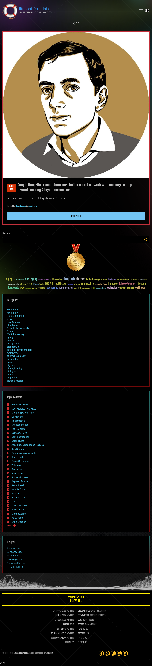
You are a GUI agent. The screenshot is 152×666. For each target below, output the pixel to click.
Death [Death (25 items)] (145, 280)
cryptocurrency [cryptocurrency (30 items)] (134, 280)
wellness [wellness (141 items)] (139, 288)
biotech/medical (15, 380)
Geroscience (13, 548)
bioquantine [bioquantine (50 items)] (57, 279)
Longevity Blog (15, 552)
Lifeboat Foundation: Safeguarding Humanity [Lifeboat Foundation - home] (68, 10)
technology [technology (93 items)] (112, 288)
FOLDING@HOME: (57, 634)
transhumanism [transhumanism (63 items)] (126, 287)
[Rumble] (125, 653)
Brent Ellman (18, 497)
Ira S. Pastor (17, 517)
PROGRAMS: (82, 634)
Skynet (10, 331)
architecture (13, 346)
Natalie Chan (18, 489)
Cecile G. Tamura (20, 461)
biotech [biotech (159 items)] (80, 279)
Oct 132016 (11, 187)
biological (12, 371)
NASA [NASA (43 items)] (22, 288)
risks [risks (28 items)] (81, 288)
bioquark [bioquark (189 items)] (69, 279)
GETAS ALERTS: (83, 615)
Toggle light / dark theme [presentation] (147, 10)
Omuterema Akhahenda (23, 453)
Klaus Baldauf (18, 457)
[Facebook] (101, 653)
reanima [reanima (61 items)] (41, 287)
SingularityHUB (15, 567)
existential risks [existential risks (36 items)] (13, 284)
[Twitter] (107, 653)
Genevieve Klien (19, 404)
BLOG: (80, 620)
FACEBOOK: (57, 611)
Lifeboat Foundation (21, 653)
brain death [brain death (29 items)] (120, 280)
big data (11, 365)
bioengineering (14, 368)
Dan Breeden (18, 420)
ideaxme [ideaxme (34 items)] (77, 284)
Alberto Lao (17, 473)
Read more (76, 216)
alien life (11, 340)
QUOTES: (81, 642)
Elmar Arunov (20, 206)
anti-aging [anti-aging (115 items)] (31, 279)
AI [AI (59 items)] (14, 279)
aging (10, 337)
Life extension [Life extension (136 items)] (127, 284)
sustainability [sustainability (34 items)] (101, 288)
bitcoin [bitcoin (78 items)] (104, 279)
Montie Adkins (18, 513)
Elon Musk (12, 325)
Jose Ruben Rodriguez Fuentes (27, 445)
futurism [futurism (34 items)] (36, 284)
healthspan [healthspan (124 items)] (60, 284)
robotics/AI (32, 206)
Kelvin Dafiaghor (20, 437)
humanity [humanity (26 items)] (70, 284)
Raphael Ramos (19, 481)
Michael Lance (19, 505)
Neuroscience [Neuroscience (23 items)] (28, 288)
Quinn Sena (17, 416)
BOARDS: (81, 624)
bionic (10, 374)
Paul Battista (18, 429)
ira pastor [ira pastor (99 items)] (113, 283)
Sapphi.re (49, 653)
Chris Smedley (18, 521)
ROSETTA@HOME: (57, 638)
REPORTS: (81, 629)
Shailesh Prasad (19, 424)
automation (13, 359)
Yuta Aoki (16, 465)
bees (9, 362)
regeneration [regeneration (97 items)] (66, 287)
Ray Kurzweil (13, 322)
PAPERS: (81, 638)
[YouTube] (119, 653)
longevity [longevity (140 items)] (13, 288)
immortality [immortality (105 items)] (87, 283)
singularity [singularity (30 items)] (86, 288)
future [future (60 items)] (29, 283)
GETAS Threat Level (76, 600)
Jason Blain (17, 509)
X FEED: (58, 620)
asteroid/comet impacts (19, 349)
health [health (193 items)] (48, 283)
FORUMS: (68, 642)
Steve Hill (16, 493)
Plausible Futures (16, 563)
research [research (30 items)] (76, 288)
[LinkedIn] (113, 653)
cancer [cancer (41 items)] (126, 279)
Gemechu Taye (19, 433)
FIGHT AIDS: (60, 629)
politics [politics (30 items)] (34, 288)
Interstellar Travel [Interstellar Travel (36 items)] (101, 284)
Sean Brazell (17, 485)
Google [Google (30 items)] (41, 284)
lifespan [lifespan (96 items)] (141, 283)
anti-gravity (13, 343)
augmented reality (16, 356)
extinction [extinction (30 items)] (23, 284)
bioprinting (12, 377)
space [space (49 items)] (93, 288)
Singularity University (18, 328)
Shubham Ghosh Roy (22, 412)
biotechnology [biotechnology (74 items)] (93, 279)
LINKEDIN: (57, 615)
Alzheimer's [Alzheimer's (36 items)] (20, 280)
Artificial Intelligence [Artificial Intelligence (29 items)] (44, 280)
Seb (13, 501)
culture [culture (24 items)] (142, 280)
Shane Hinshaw (19, 477)
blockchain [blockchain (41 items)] (112, 279)
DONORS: (66, 624)
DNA (9, 319)
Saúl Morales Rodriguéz (23, 408)
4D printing (13, 312)
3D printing (13, 309)
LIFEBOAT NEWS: (84, 611)
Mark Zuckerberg (16, 334)
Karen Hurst (17, 441)
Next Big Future (15, 559)
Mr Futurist (12, 555)
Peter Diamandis (15, 315)
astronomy (12, 353)
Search (145, 239)
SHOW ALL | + (11, 526)
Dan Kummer (18, 449)
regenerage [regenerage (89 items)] (52, 287)
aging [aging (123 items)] (9, 279)
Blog (76, 24)
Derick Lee (16, 469)
